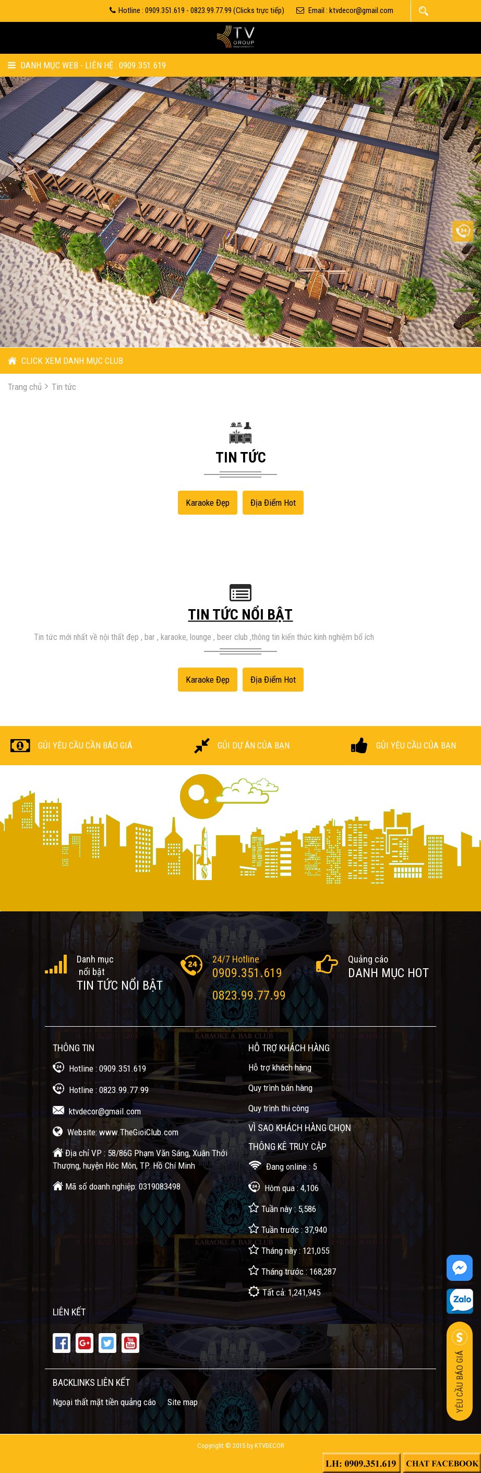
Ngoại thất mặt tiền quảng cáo (104, 1402)
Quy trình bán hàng (280, 1088)
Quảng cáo (368, 959)
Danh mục (95, 959)
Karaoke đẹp (208, 502)
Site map (182, 1402)
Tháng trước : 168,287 (292, 1271)
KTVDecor (269, 1446)
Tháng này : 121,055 (288, 1250)
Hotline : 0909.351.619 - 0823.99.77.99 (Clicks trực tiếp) (197, 10)
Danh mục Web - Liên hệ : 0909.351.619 (87, 65)
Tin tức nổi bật (120, 985)
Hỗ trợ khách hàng (279, 1067)
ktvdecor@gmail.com (97, 1110)
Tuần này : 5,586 (282, 1208)
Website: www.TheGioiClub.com (115, 1131)
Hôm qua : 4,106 (283, 1187)
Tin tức (64, 387)
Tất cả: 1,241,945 (284, 1292)
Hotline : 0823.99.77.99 (101, 1089)
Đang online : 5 (282, 1166)
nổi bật (91, 971)
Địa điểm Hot (273, 502)
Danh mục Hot (388, 973)
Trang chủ (25, 387)
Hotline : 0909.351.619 (99, 1067)
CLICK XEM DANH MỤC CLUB (65, 360)
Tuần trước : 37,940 (287, 1229)
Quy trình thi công (278, 1108)
